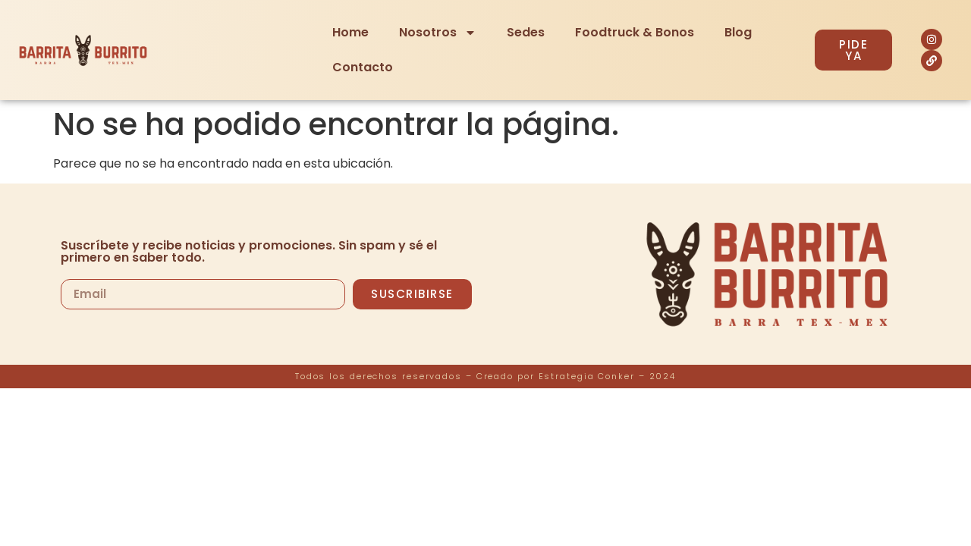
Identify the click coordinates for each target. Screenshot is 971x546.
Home (350, 32)
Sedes (526, 32)
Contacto (362, 67)
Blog (738, 32)
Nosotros (437, 32)
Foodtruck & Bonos (634, 32)
